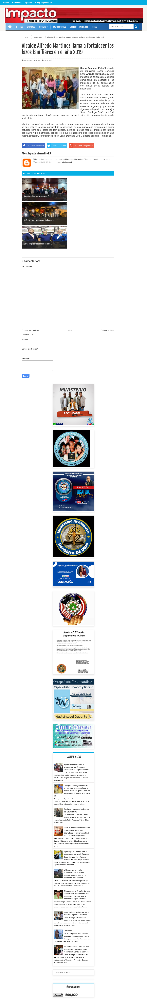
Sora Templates (135, 1000)
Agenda (28, 3)
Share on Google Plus (81, 145)
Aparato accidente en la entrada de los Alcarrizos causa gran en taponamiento (76, 743)
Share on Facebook (33, 145)
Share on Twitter (56, 145)
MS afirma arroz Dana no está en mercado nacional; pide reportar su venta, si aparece (77, 925)
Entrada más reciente (30, 306)
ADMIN (9, 984)
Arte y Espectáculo (43, 3)
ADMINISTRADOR (62, 948)
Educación (17, 3)
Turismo (5, 3)
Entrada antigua (107, 306)
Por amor (68, 907)
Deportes (31, 26)
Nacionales (48, 60)
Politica (19, 26)
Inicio (70, 306)
